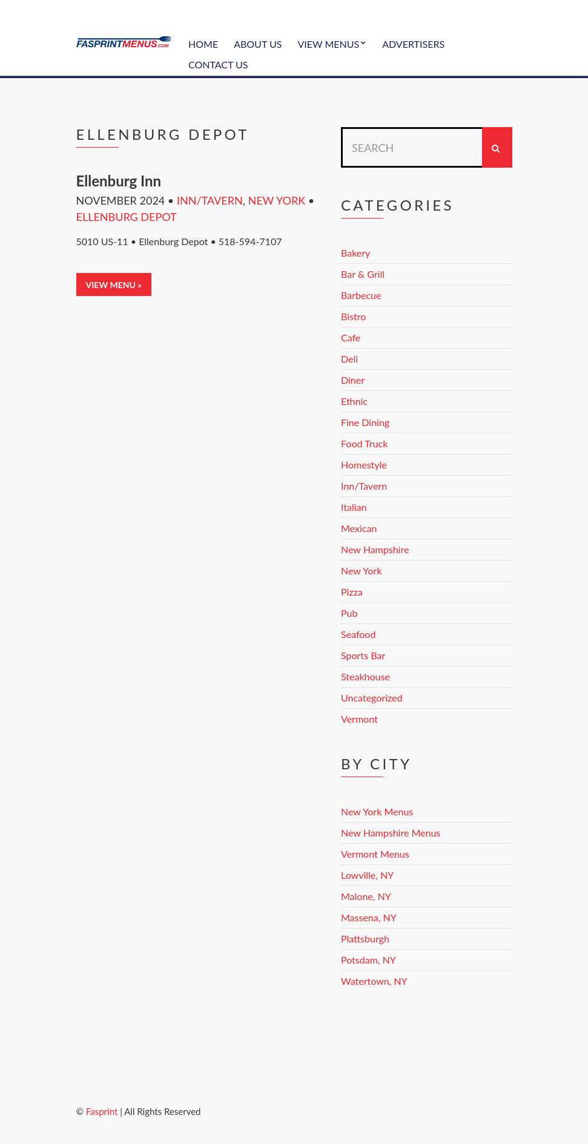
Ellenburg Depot (126, 216)
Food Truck (364, 443)
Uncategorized (372, 697)
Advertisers (413, 44)
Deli (349, 358)
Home (203, 44)
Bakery (355, 252)
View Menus (328, 44)
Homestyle (364, 464)
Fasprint (101, 1111)
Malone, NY (366, 896)
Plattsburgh (365, 938)
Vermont (359, 719)
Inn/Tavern (210, 200)
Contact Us (218, 64)
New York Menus (377, 811)
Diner (353, 380)
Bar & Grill (363, 274)
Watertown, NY (374, 981)
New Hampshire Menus (390, 832)
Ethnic (354, 401)
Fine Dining (365, 422)
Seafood (358, 634)
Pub (349, 613)
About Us (258, 44)
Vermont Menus (375, 854)
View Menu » (114, 285)
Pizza (352, 591)
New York (276, 200)
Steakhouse (365, 676)
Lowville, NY (367, 875)
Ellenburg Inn (119, 180)
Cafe (350, 337)
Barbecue (361, 295)
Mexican (359, 528)
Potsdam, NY (368, 959)
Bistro (353, 316)
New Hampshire (375, 549)
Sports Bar (363, 655)
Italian (353, 507)
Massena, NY (369, 917)
